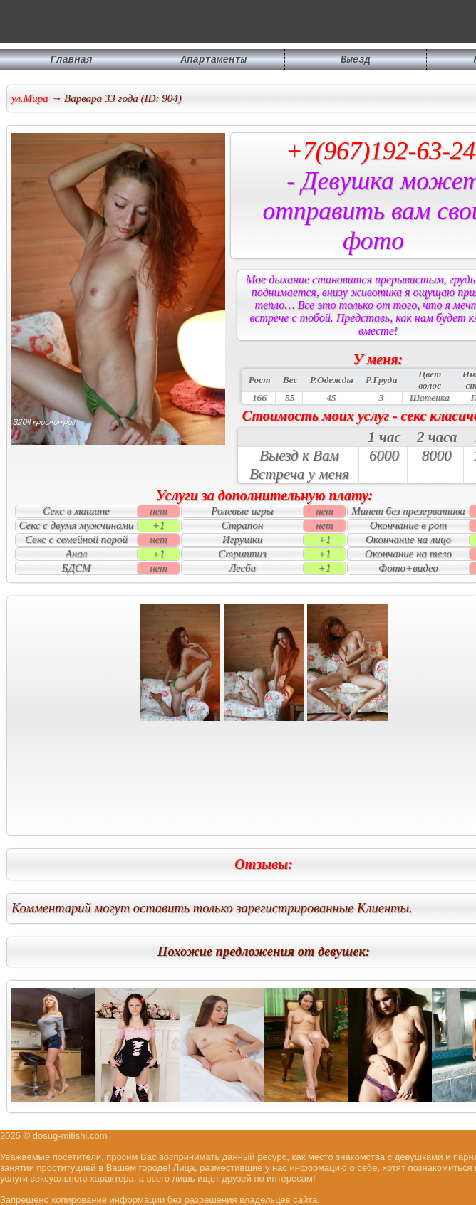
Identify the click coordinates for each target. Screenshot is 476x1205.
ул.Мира (29, 98)
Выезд (356, 61)
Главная (72, 61)
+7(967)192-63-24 (381, 151)
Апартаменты (214, 61)
